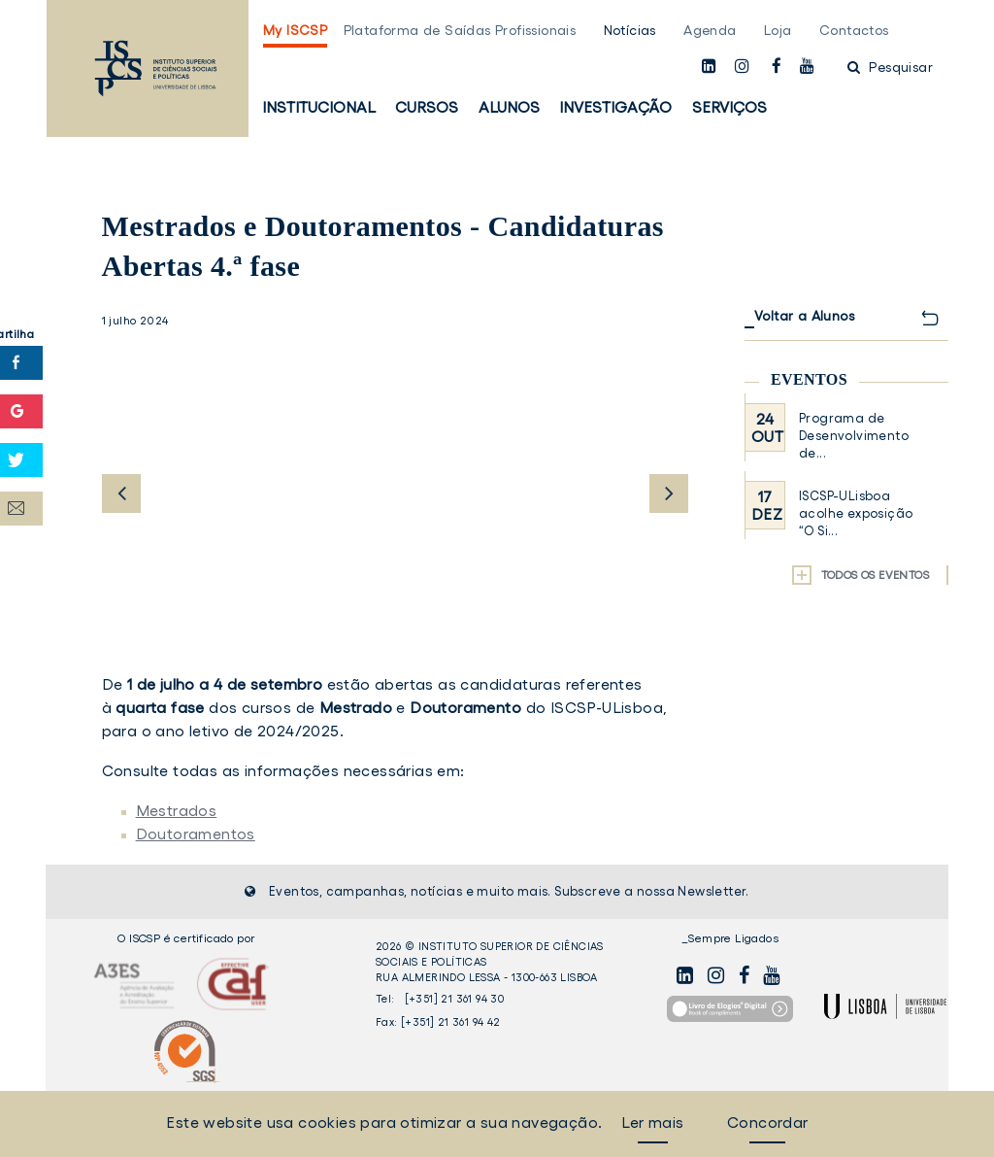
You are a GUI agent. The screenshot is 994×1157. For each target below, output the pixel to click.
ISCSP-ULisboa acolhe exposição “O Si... (855, 513)
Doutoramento (465, 707)
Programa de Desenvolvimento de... (854, 435)
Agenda (709, 30)
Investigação (615, 107)
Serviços (729, 107)
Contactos (854, 30)
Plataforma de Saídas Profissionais (460, 30)
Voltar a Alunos (804, 315)
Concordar (768, 1122)
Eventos (809, 379)
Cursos (426, 107)
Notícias (630, 30)
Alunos (509, 107)
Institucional (319, 107)
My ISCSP (295, 30)
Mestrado (355, 707)
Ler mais (652, 1122)
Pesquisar (890, 67)
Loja (778, 30)
